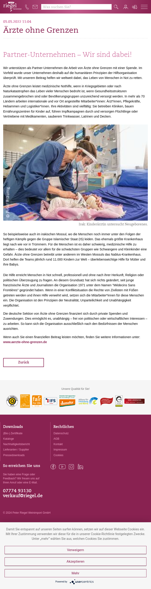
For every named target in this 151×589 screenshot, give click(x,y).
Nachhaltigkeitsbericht (16, 444)
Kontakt (58, 444)
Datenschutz (61, 433)
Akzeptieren (75, 561)
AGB (56, 438)
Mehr (75, 573)
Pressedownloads (14, 455)
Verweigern (75, 550)
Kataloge (8, 438)
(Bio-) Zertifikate (12, 433)
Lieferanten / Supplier (16, 449)
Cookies (58, 455)
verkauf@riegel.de (23, 496)
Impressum (60, 449)
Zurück (23, 362)
